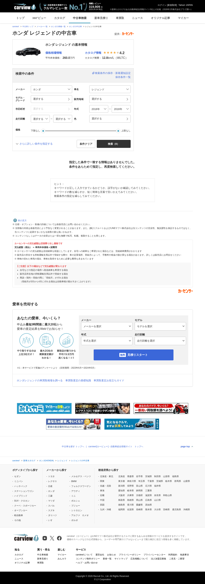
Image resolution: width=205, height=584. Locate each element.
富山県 (139, 486)
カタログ (59, 17)
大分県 (157, 509)
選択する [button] (38, 98)
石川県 (148, 486)
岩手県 (139, 476)
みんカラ (62, 558)
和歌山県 (167, 495)
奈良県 (157, 495)
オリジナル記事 (160, 17)
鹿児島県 (176, 509)
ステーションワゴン (24, 491)
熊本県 (148, 509)
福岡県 (121, 509)
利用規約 (172, 554)
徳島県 (121, 505)
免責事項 (184, 554)
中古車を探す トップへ (73, 446)
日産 (50, 486)
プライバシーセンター (154, 554)
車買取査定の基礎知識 (78, 380)
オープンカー (20, 510)
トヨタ (51, 476)
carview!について (84, 554)
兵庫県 (130, 495)
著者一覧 (107, 558)
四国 (102, 505)
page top (185, 446)
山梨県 (186, 481)
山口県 (157, 500)
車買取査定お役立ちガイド (109, 380)
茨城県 (159, 481)
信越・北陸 (105, 486)
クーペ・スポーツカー (25, 505)
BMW (74, 481)
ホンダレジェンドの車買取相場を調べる (40, 380)
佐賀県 (130, 509)
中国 (102, 500)
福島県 (175, 476)
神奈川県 (131, 481)
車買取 (120, 17)
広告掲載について (139, 558)
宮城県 (148, 476)
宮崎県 (166, 509)
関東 (102, 481)
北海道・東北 (106, 476)
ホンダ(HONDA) (46, 460)
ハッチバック (20, 486)
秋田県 (157, 476)
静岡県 (139, 490)
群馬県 (177, 481)
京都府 (139, 495)
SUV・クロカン (22, 501)
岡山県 (139, 500)
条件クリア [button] (86, 143)
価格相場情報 (53, 52)
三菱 (50, 496)
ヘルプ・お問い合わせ (87, 562)
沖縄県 (186, 509)
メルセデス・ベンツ (81, 476)
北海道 (121, 476)
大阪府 (121, 495)
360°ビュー (39, 17)
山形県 (166, 476)
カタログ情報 (93, 52)
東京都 (121, 481)
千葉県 (150, 481)
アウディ (75, 491)
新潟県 (121, 486)
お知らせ (111, 554)
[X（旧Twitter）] (52, 538)
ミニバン (18, 481)
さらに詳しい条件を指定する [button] (36, 143)
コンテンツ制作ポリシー (88, 558)
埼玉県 (141, 481)
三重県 (148, 490)
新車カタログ (29, 460)
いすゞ (51, 520)
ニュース (137, 17)
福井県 (157, 486)
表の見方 (20, 220)
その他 (17, 520)
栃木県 (168, 481)
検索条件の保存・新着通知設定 (113, 73)
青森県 (130, 476)
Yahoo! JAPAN (185, 5)
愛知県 (121, 490)
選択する (97, 118)
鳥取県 (121, 500)
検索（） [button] (114, 143)
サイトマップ (121, 558)
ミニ (73, 496)
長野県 (130, 486)
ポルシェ (75, 501)
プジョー (75, 505)
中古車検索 (80, 17)
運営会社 (99, 554)
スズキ (51, 510)
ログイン (162, 5)
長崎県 (139, 509)
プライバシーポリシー (130, 554)
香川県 (130, 505)
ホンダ (51, 491)
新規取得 (172, 5)
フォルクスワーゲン (81, 486)
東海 (102, 490)
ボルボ (74, 520)
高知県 (148, 505)
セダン (17, 476)
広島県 (148, 500)
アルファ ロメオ (80, 515)
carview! (15, 26)
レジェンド (62, 460)
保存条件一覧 (123, 77)
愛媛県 (139, 505)
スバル (51, 505)
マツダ (51, 501)
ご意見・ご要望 (176, 558)
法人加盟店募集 (158, 558)
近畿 (102, 495)
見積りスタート (137, 354)
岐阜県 (130, 490)
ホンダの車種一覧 (58, 26)
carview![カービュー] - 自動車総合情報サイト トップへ (115, 446)
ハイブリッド (20, 496)
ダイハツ (52, 515)
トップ (20, 17)
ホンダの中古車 (75, 26)
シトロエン (76, 510)
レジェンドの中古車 (80, 460)
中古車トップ (27, 26)
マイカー (183, 17)
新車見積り (101, 17)
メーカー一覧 (42, 26)
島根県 (130, 500)
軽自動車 (18, 515)
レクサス (52, 481)
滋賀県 (148, 495)
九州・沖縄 (105, 509)
